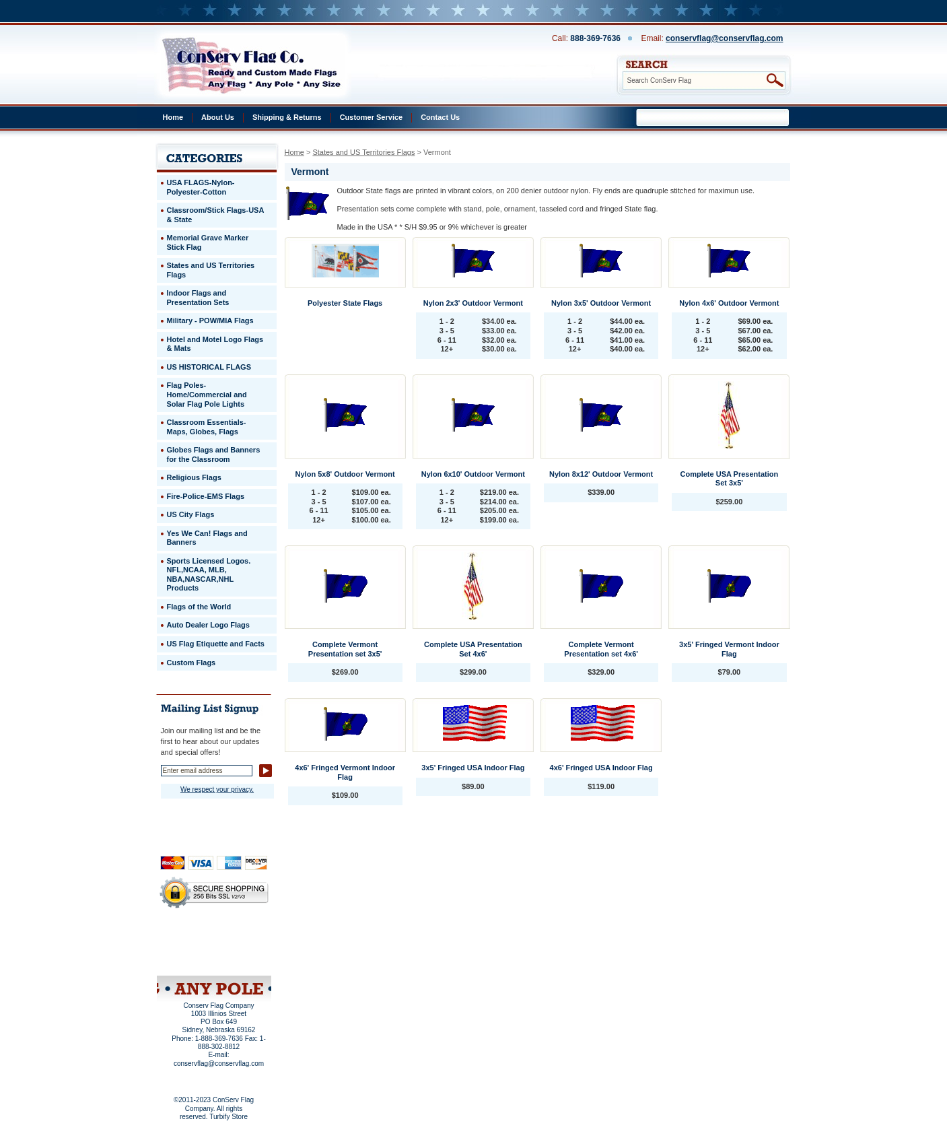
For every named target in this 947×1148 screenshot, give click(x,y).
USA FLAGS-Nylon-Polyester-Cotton (201, 187)
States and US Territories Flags (363, 152)
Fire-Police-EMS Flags (206, 496)
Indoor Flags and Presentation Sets (198, 297)
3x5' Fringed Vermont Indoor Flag (729, 649)
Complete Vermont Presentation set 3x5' (345, 649)
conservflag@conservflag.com (724, 38)
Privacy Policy (191, 940)
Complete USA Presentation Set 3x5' (729, 478)
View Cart (238, 958)
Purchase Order (240, 949)
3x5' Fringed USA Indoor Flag (472, 768)
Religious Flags (194, 477)
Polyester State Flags (345, 303)
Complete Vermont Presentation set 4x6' (601, 649)
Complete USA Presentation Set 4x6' (473, 649)
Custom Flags (191, 663)
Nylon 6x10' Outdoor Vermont (473, 474)
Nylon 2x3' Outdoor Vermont (473, 303)
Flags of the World (199, 607)
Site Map (188, 958)
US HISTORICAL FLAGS (209, 367)
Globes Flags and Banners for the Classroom (213, 454)
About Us (217, 117)
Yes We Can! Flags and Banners (207, 538)
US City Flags (191, 514)
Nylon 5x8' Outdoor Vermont (345, 474)
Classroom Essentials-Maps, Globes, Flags (206, 427)
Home (173, 117)
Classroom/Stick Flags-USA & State (216, 215)
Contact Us (440, 117)
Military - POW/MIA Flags (210, 320)
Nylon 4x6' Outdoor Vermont (729, 303)
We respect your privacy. (217, 789)
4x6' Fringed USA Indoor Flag (601, 768)
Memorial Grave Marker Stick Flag (208, 242)
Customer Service (371, 117)
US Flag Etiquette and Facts (216, 644)
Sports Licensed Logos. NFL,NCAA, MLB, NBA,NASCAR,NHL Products (209, 575)
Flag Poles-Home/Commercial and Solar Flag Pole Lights (207, 394)
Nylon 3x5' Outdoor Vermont (601, 303)
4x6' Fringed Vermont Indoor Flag (345, 772)
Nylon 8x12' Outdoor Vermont (601, 474)
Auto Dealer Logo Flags (208, 625)
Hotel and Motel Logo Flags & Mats (215, 344)
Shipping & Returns (287, 117)
